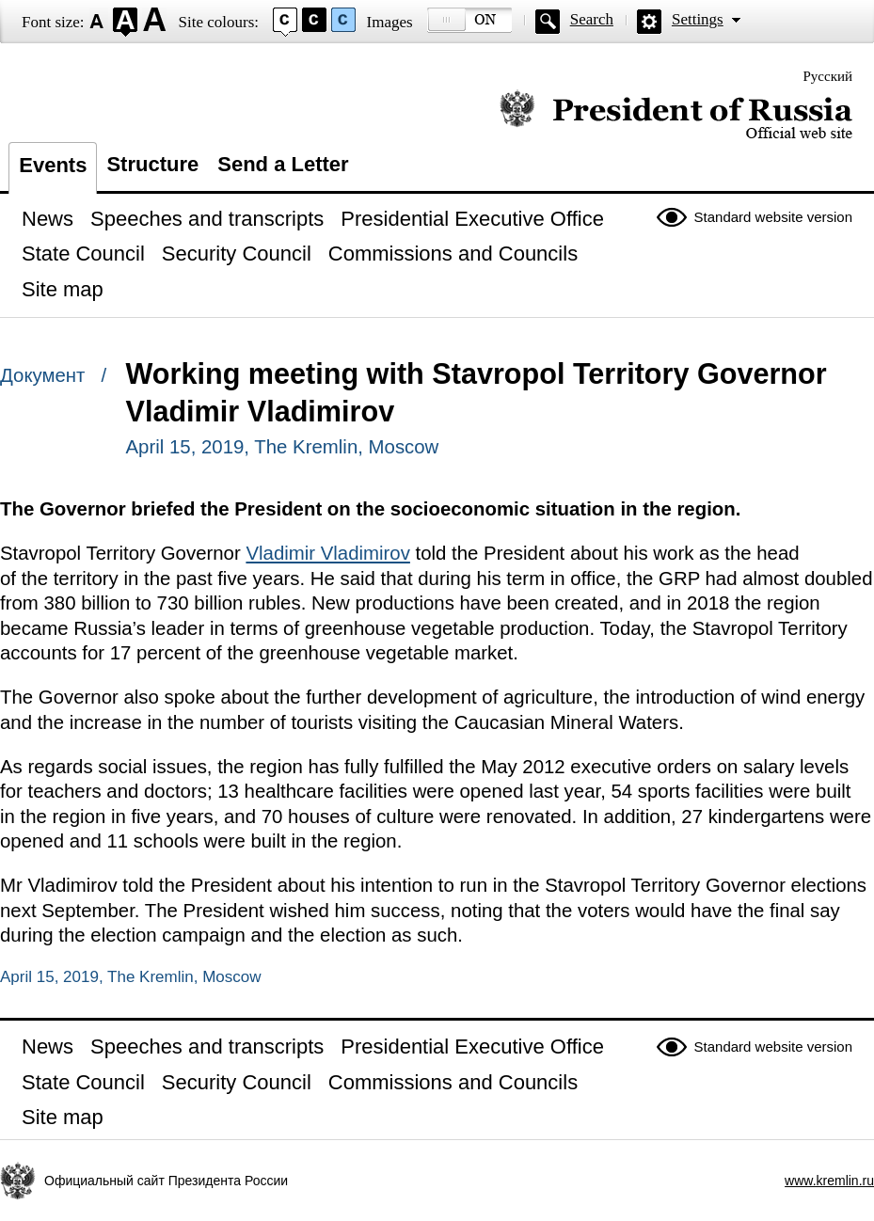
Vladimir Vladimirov (328, 553)
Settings (697, 19)
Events (53, 165)
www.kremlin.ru (829, 1180)
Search (591, 19)
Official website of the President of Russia (676, 115)
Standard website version (773, 217)
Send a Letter (282, 164)
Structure (152, 164)
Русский (828, 76)
